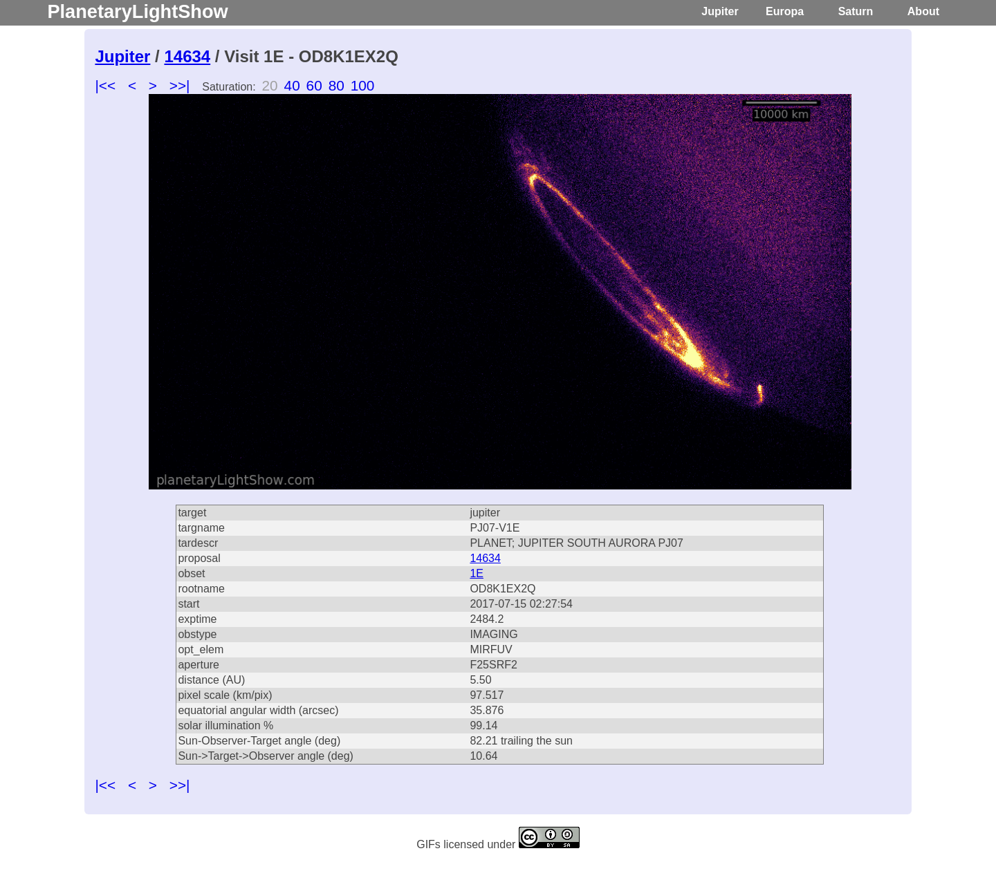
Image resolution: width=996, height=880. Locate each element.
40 (292, 85)
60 (314, 85)
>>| (179, 85)
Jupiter (719, 11)
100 (363, 85)
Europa (785, 11)
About (923, 11)
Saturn (856, 11)
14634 (187, 56)
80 (336, 85)
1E (476, 573)
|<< (105, 85)
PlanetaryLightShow (137, 11)
